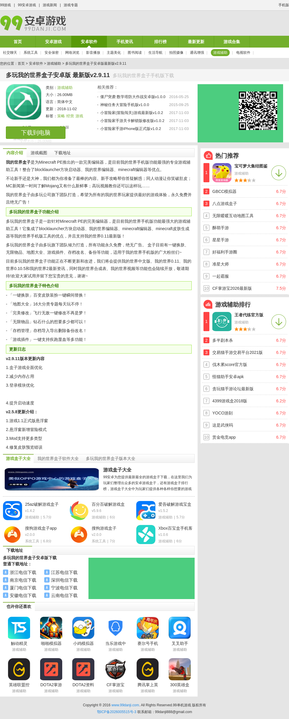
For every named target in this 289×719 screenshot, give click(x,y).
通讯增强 (197, 53)
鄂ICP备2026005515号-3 (116, 712)
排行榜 (160, 41)
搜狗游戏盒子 (104, 528)
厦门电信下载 (23, 587)
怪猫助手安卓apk (228, 376)
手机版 (283, 5)
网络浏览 (72, 53)
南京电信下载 (23, 580)
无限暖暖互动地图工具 (233, 215)
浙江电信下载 (23, 572)
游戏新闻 (50, 5)
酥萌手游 (220, 227)
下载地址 (62, 152)
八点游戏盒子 (224, 203)
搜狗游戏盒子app (41, 528)
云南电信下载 (64, 595)
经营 (70, 116)
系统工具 (31, 53)
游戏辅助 (220, 53)
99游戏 (5, 5)
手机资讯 (124, 41)
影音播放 (93, 53)
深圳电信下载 (64, 580)
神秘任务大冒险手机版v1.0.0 (124, 105)
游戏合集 (232, 41)
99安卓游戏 (27, 5)
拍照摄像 (176, 53)
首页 (18, 41)
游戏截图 (39, 152)
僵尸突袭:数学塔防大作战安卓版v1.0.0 (132, 97)
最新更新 (196, 41)
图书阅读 (135, 53)
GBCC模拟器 (224, 191)
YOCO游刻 (222, 413)
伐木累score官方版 (229, 364)
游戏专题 (71, 5)
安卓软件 (89, 41)
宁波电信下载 (64, 587)
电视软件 (243, 53)
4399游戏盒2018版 (229, 400)
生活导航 (155, 53)
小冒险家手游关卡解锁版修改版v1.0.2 (132, 120)
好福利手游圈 (224, 252)
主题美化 (114, 53)
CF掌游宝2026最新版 (232, 288)
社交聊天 (10, 53)
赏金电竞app (224, 437)
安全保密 (52, 53)
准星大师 (220, 264)
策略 (61, 116)
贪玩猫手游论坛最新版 (233, 388)
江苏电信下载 (64, 572)
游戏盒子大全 (117, 469)
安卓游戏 (53, 41)
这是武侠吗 (222, 425)
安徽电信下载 (23, 595)
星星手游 (220, 240)
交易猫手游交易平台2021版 (237, 352)
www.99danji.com (125, 705)
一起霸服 (220, 276)
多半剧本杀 (222, 340)
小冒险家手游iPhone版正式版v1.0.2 (130, 128)
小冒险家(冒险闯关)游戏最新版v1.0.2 (131, 112)
